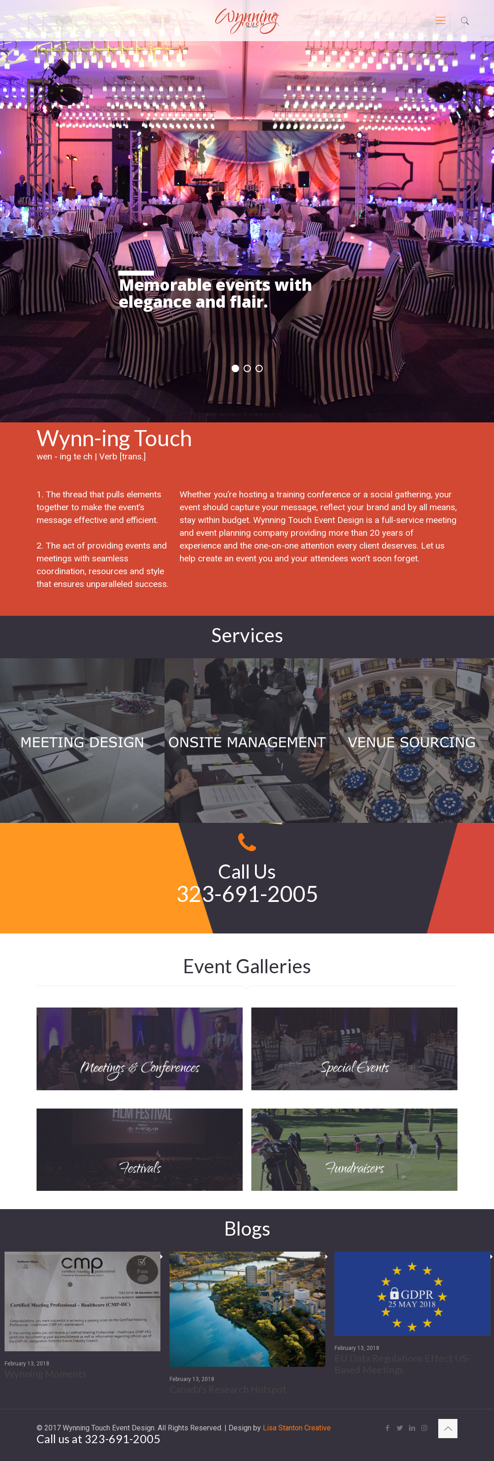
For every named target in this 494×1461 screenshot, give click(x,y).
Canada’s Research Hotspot (228, 1385)
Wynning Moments (45, 1370)
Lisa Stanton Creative (297, 1428)
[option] (82, 1318)
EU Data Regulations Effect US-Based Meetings (402, 1360)
